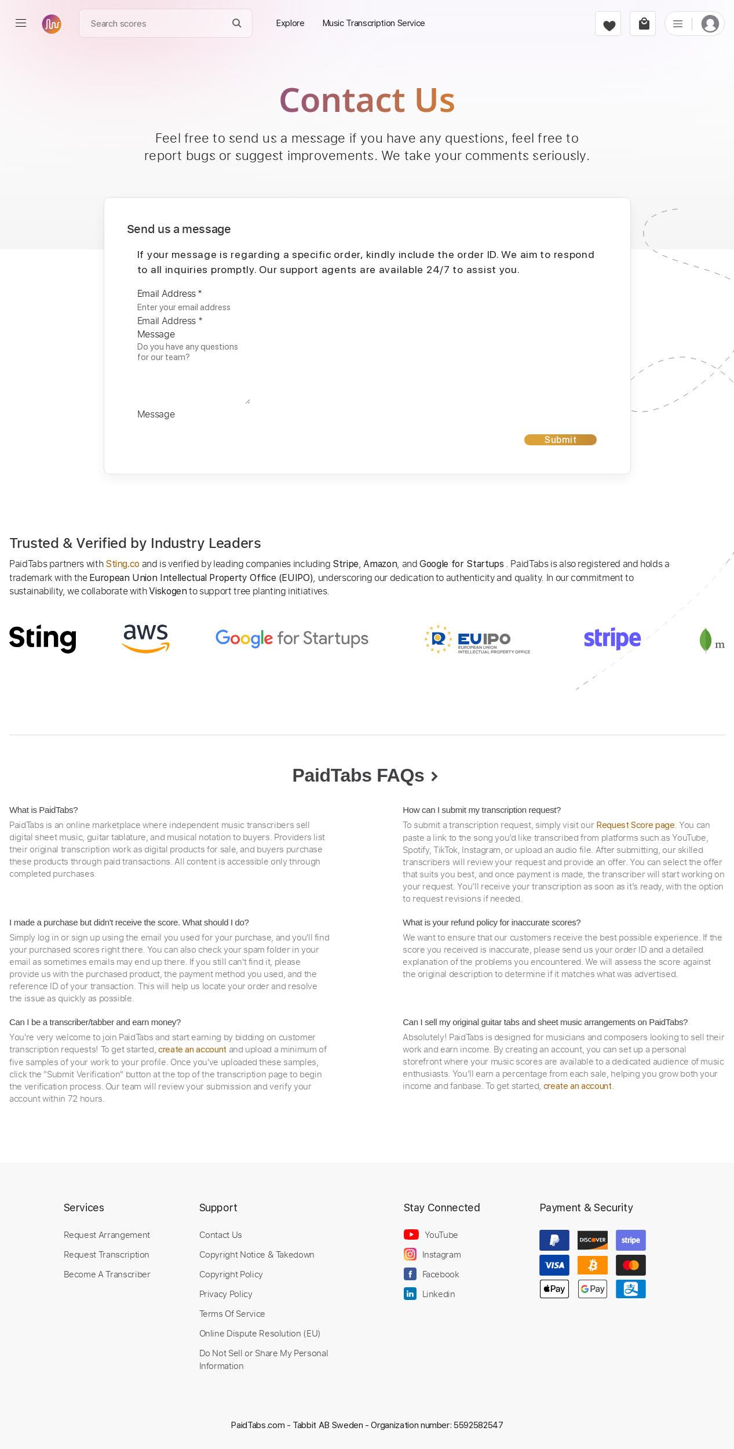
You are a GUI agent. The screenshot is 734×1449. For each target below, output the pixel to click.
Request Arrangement (107, 1234)
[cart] (643, 23)
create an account (192, 1049)
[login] (710, 23)
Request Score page (635, 825)
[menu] (20, 23)
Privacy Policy (226, 1293)
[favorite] (608, 23)
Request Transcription (107, 1254)
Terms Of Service (232, 1313)
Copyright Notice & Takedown (257, 1254)
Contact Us (220, 1234)
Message (156, 334)
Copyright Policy (231, 1274)
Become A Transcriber (107, 1274)
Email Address (169, 293)
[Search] (237, 23)
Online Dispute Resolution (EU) (260, 1333)
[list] (678, 23)
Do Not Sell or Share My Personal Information (263, 1359)
